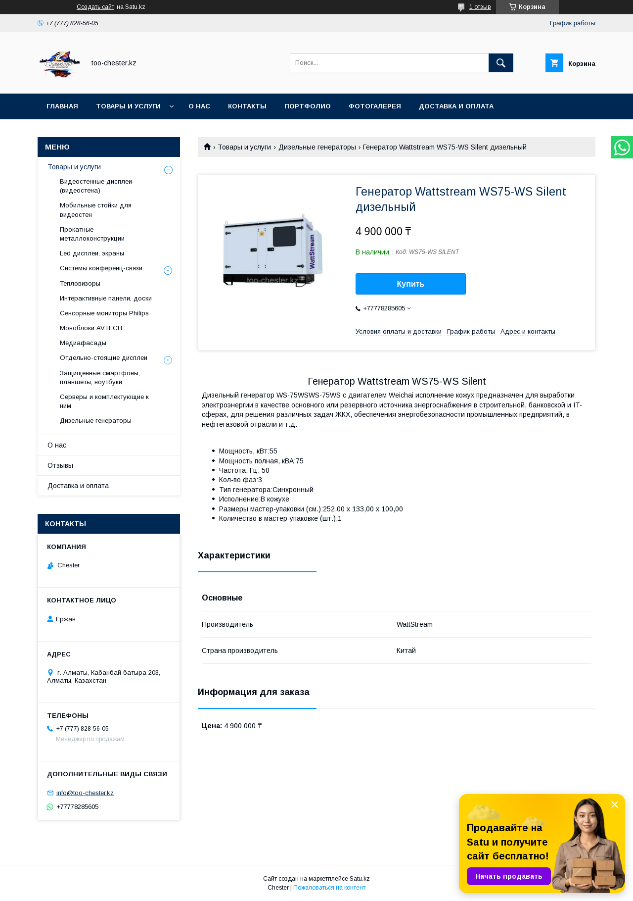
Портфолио (307, 106)
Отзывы (60, 465)
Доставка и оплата (456, 106)
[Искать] (501, 62)
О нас (199, 106)
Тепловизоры (80, 283)
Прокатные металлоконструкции (92, 234)
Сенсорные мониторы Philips (104, 313)
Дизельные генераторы (317, 147)
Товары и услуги (128, 106)
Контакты (247, 106)
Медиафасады (83, 343)
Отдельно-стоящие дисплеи (103, 357)
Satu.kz (360, 878)
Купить (411, 284)
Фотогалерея (375, 106)
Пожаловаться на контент (329, 887)
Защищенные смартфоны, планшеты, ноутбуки (100, 377)
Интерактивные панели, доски (106, 298)
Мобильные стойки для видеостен (96, 209)
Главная (62, 106)
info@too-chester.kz (85, 793)
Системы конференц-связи (101, 268)
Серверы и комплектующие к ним (104, 401)
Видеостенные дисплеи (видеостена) (96, 186)
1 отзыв (480, 6)
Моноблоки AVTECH (91, 328)
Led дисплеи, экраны (92, 253)
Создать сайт (95, 6)
